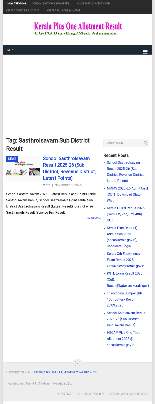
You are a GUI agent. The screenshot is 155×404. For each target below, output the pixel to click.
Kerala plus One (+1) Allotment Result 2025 (65, 372)
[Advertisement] (77, 89)
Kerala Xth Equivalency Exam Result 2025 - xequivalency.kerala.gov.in (125, 260)
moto (46, 185)
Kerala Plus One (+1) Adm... (64, 10)
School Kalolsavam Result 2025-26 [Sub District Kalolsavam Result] (126, 319)
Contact (65, 394)
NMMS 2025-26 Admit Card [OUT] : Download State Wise (127, 194)
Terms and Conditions (129, 394)
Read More (94, 218)
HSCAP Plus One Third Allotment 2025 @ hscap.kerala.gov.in (123, 339)
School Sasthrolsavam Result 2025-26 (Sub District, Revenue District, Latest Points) (69, 168)
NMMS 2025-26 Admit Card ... (94, 3)
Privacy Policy (91, 394)
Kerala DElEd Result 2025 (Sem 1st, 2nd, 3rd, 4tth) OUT (126, 214)
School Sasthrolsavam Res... (51, 3)
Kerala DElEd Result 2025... (23, 10)
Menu (11, 50)
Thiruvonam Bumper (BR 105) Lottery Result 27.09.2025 (124, 299)
